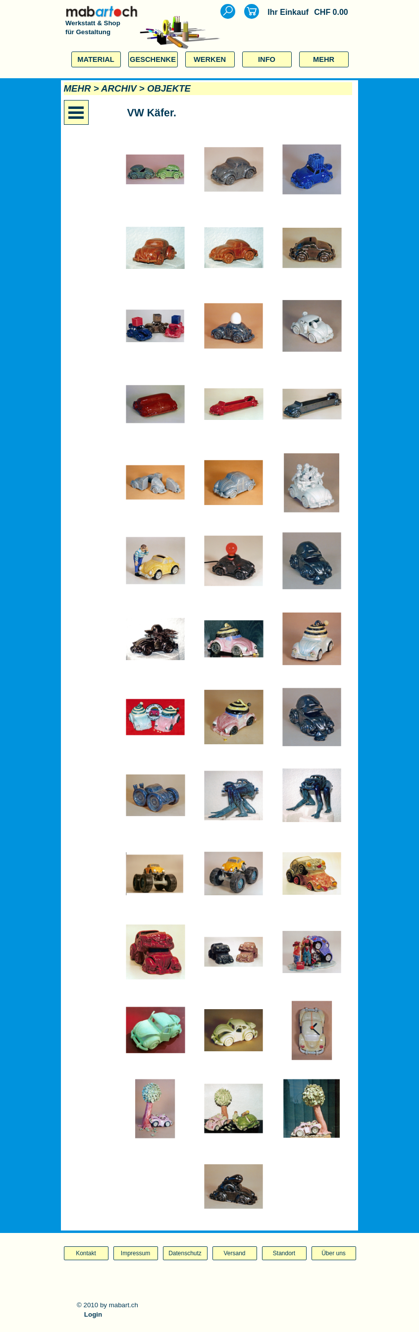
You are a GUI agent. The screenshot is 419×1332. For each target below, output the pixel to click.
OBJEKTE (169, 88)
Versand (234, 1253)
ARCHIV (119, 88)
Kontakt (86, 1253)
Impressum (135, 1253)
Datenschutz (185, 1253)
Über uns (333, 1253)
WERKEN (210, 59)
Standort (284, 1253)
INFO (266, 59)
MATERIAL (95, 59)
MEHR (323, 59)
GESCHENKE (153, 59)
